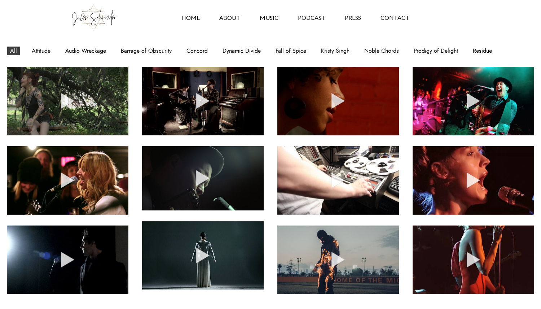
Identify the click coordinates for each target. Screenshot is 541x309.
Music (269, 17)
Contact (395, 17)
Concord (197, 51)
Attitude (41, 51)
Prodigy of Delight (436, 51)
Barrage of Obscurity (146, 51)
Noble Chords (381, 51)
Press (353, 17)
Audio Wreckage (85, 51)
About (229, 17)
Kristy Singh (335, 51)
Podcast (311, 17)
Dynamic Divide (242, 51)
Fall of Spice (291, 51)
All (13, 51)
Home (190, 17)
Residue (482, 51)
